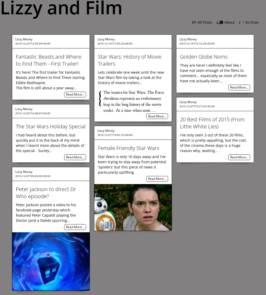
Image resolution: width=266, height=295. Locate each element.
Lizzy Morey (23, 39)
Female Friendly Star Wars (128, 148)
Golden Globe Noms (204, 56)
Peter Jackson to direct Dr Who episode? (46, 193)
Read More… (75, 94)
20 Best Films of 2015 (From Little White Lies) (212, 123)
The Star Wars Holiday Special (51, 126)
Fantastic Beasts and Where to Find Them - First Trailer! (48, 60)
